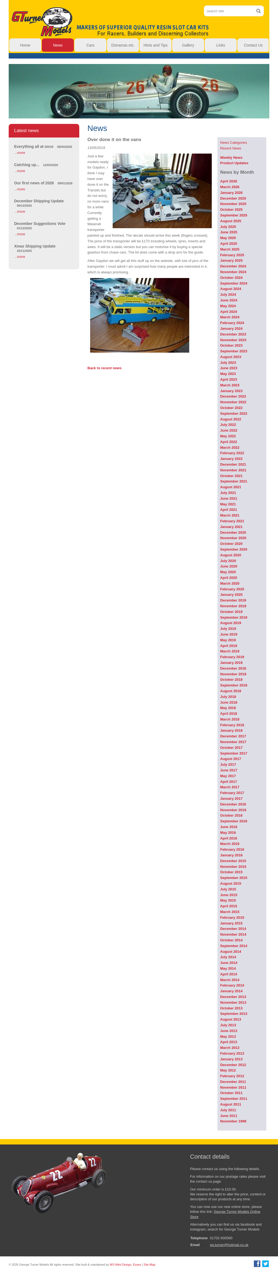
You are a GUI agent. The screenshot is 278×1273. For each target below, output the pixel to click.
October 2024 (231, 278)
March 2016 (229, 844)
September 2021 (233, 481)
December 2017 (233, 736)
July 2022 (228, 425)
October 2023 (231, 345)
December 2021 (233, 464)
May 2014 (228, 968)
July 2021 (228, 493)
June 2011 (228, 1116)
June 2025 (228, 232)
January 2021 (231, 527)
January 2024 (231, 328)
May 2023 (228, 374)
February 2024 (232, 323)
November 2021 (233, 470)
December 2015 (233, 861)
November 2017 (233, 742)
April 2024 (228, 312)
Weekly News (231, 157)
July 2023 (228, 363)
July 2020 (228, 561)
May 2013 (228, 1036)
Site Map (149, 1264)
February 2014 (232, 985)
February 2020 (232, 589)
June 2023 (228, 368)
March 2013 (229, 1048)
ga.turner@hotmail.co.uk (229, 1245)
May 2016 (228, 833)
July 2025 (228, 227)
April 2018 (228, 714)
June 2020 (228, 566)
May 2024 (228, 306)
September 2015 (233, 878)
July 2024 (228, 294)
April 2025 (228, 244)
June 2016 (228, 827)
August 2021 (230, 487)
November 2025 (233, 204)
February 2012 (232, 1076)
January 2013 (231, 1059)
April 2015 (228, 906)
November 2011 (233, 1087)
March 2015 (229, 912)
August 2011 (230, 1104)
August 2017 (230, 759)
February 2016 (232, 849)
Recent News (230, 148)
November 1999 (233, 1121)
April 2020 (228, 578)
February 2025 (232, 255)
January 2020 (231, 595)
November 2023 (233, 340)
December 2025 (233, 198)
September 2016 (233, 821)
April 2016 (228, 838)
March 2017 (229, 787)
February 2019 (232, 657)
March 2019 (229, 651)
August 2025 (230, 221)
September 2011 (233, 1099)
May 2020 (228, 572)
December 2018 (233, 668)
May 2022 (228, 436)
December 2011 (233, 1082)
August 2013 (230, 1019)
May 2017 (228, 776)
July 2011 (228, 1110)
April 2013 (228, 1042)
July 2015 (228, 889)
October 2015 (231, 872)
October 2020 (231, 544)
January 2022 (231, 459)
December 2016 (233, 804)
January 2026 (231, 193)
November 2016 (233, 810)
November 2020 (233, 538)
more (21, 153)
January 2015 (231, 923)
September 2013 (233, 1014)
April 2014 (228, 974)
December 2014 (233, 929)
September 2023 (233, 351)
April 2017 (228, 782)
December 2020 (233, 532)
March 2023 (229, 385)
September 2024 (233, 283)
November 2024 (233, 272)
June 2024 (228, 300)
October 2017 (231, 748)
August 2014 (230, 952)
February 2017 (232, 793)
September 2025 (233, 215)
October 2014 (231, 940)
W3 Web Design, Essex (125, 1264)
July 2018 (228, 697)
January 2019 (231, 663)
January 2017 (231, 798)
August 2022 (230, 419)
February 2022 (232, 453)
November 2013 (233, 1002)
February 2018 (232, 725)
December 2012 (233, 1065)
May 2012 (228, 1070)
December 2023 (233, 334)
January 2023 (231, 391)
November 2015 (233, 867)
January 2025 (231, 260)
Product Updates (234, 163)
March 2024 (229, 317)
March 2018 (229, 719)
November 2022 (233, 402)
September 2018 (233, 685)
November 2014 (233, 934)
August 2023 (230, 357)
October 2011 (231, 1093)
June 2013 (228, 1031)
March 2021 (229, 515)
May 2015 (228, 900)
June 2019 (228, 634)
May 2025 (228, 238)
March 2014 (229, 980)
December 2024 (233, 266)
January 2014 (231, 991)
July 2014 (228, 957)
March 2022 (229, 447)
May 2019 (228, 640)
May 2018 (228, 708)
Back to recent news (104, 368)
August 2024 (230, 289)
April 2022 (228, 442)
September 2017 (233, 753)
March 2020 (229, 583)
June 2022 (228, 430)
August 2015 (230, 883)
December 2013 (233, 997)
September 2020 (233, 549)
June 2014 (228, 963)
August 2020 (230, 555)
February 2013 (232, 1053)
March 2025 (229, 249)
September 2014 (233, 946)
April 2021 (228, 510)
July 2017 (228, 764)
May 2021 (228, 504)
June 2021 (228, 498)
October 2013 (231, 1008)
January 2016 (231, 855)
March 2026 (229, 187)
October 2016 (231, 815)
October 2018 (231, 679)
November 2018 (233, 674)
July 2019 (228, 629)
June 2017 (228, 770)
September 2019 (233, 617)
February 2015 (232, 917)
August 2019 (230, 623)
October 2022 (231, 408)
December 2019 (233, 600)
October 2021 (231, 476)
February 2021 (232, 521)
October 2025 (231, 209)
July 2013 (228, 1025)
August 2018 (230, 691)
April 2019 (228, 646)
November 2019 (233, 606)
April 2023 (228, 379)
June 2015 (228, 895)
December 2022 (233, 396)
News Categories (233, 143)
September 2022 (233, 413)
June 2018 (228, 702)
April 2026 (228, 181)
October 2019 (231, 612)
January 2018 (231, 730)
